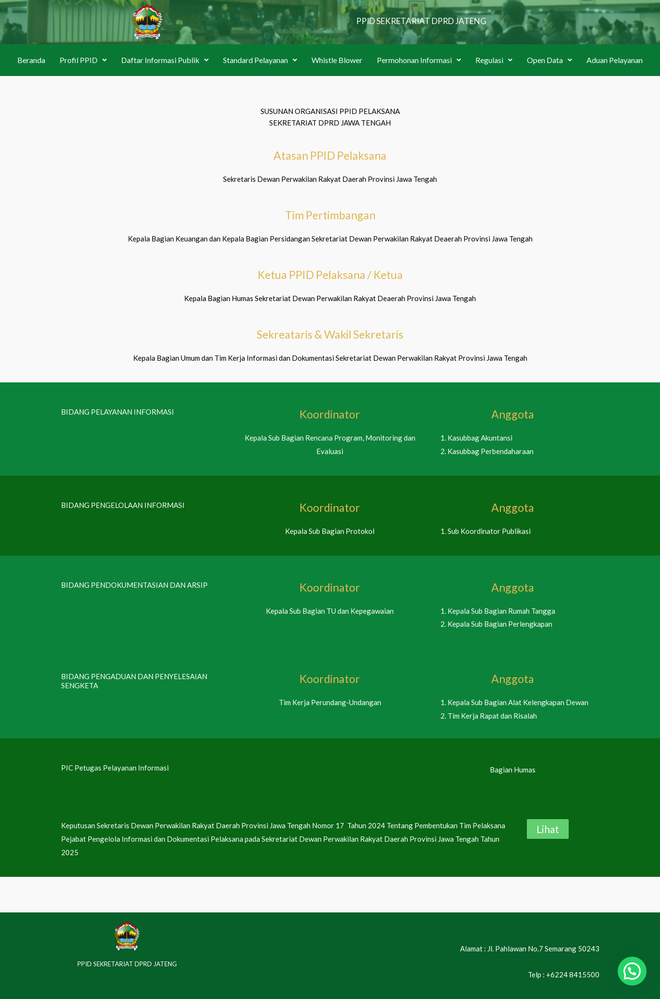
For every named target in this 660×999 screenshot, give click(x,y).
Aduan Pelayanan (614, 59)
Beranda (31, 59)
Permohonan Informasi (419, 59)
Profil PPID (83, 59)
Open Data (549, 59)
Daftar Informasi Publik (165, 59)
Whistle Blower (336, 59)
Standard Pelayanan (260, 59)
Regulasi (493, 59)
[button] (83, 60)
